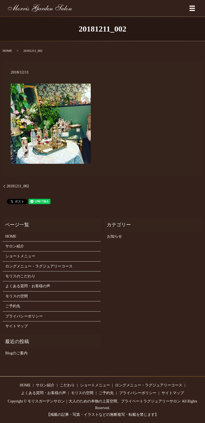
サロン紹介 (14, 246)
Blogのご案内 (16, 353)
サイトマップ (16, 326)
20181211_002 (18, 186)
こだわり (67, 385)
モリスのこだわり (20, 276)
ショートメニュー (20, 256)
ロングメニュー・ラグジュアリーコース (39, 266)
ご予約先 (12, 306)
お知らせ (114, 236)
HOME (7, 51)
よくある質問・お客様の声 (27, 286)
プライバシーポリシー (24, 316)
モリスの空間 (16, 296)
